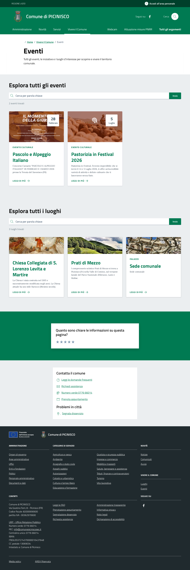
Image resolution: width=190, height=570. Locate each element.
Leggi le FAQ (59, 505)
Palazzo (134, 259)
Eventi (144, 488)
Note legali (102, 514)
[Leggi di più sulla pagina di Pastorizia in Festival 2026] (79, 181)
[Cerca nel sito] (174, 16)
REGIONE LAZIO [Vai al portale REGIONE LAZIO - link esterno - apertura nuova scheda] (18, 3)
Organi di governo (17, 454)
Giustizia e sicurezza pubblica (111, 454)
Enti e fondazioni (17, 469)
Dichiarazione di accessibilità (110, 519)
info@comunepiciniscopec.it (27, 529)
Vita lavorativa (104, 483)
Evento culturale (23, 147)
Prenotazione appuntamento (67, 510)
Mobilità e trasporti (106, 464)
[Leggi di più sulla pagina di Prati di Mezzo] (79, 292)
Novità (42, 29)
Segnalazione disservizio (65, 514)
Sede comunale (145, 266)
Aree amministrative (19, 459)
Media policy (15, 561)
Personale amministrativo (21, 478)
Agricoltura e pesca (62, 454)
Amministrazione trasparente (111, 505)
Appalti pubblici (60, 469)
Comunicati (146, 459)
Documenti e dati (17, 483)
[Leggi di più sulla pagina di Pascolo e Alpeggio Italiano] (21, 181)
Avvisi (144, 464)
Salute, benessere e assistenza (112, 469)
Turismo (100, 478)
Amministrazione (22, 29)
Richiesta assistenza (63, 519)
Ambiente (57, 459)
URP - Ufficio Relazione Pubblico (25, 522)
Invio (175, 96)
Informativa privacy (106, 510)
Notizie (144, 454)
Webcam (112, 29)
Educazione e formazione (65, 488)
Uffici (11, 464)
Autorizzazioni (59, 473)
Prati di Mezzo (85, 263)
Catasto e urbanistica (63, 478)
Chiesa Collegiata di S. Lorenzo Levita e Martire (35, 269)
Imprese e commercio (107, 459)
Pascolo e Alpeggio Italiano (32, 157)
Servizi (57, 29)
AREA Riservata (43, 561)
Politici (12, 473)
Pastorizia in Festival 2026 (92, 157)
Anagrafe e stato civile (64, 464)
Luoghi (144, 484)
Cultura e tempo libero (64, 483)
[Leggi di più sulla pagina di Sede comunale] (138, 292)
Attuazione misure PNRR (138, 29)
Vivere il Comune (77, 29)
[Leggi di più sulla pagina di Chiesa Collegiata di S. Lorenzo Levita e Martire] (21, 292)
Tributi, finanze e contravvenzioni (113, 473)
